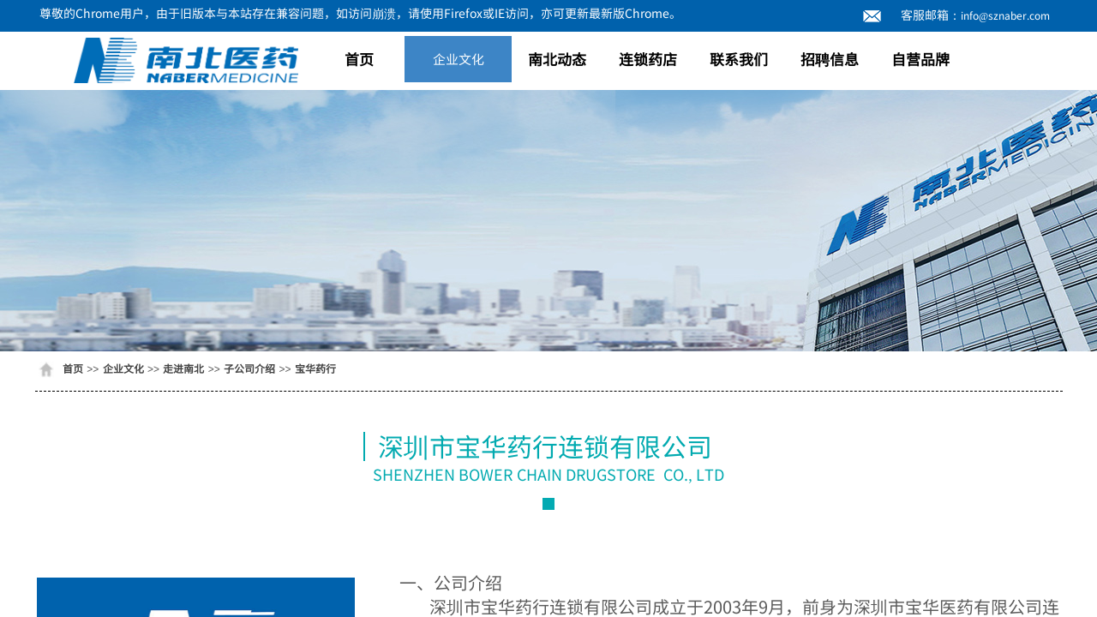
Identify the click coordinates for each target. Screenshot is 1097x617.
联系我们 (739, 58)
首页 (359, 58)
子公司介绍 (249, 368)
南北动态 (557, 58)
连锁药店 (648, 58)
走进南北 (183, 368)
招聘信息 (829, 58)
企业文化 (458, 59)
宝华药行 (315, 368)
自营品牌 (920, 58)
